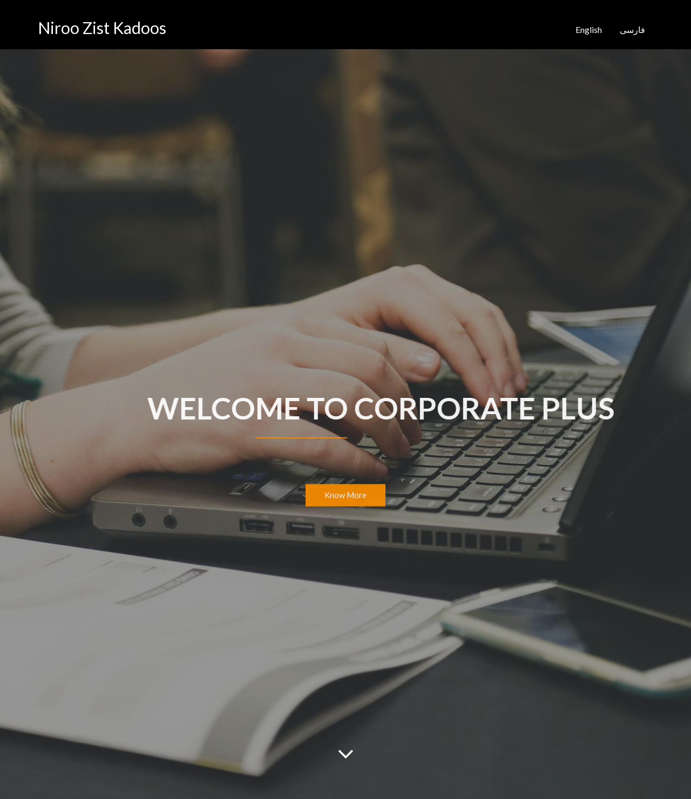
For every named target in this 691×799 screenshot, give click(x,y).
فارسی (632, 29)
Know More (345, 496)
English (588, 29)
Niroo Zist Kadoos (102, 27)
